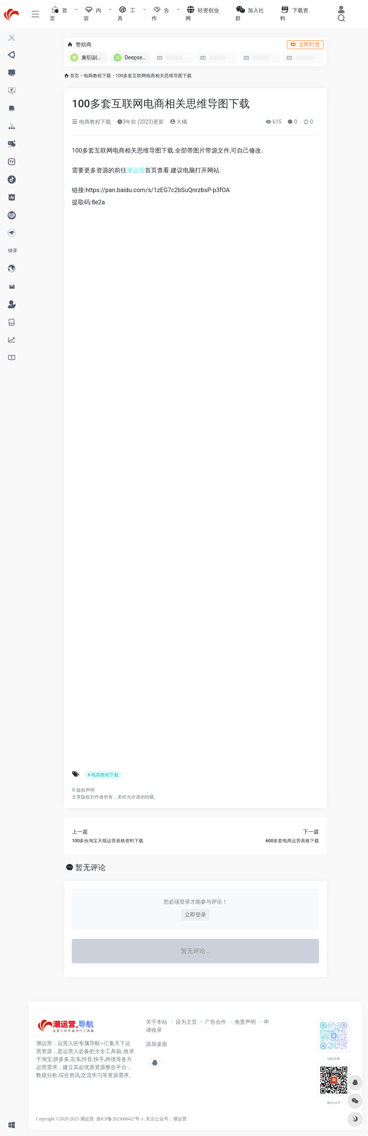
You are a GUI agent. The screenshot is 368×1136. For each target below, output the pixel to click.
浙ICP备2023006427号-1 (120, 1119)
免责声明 (245, 1022)
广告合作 (215, 1022)
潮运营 (136, 170)
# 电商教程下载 (103, 775)
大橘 (178, 122)
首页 (74, 75)
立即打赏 (305, 44)
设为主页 (186, 1022)
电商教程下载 (97, 75)
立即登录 (195, 915)
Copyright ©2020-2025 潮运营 (65, 1119)
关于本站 (156, 1022)
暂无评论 (90, 867)
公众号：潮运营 (171, 1119)
